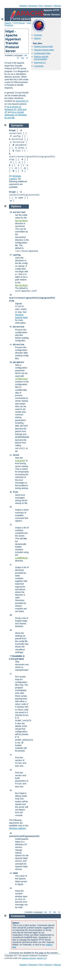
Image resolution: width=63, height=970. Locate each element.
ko (22, 58)
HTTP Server (19, 23)
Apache (8, 23)
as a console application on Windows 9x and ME (16, 115)
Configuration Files (42, 53)
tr (27, 58)
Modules (23, 6)
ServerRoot (21, 221)
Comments (39, 66)
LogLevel (20, 460)
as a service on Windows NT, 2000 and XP (15, 109)
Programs (9, 25)
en (25, 55)
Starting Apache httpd (43, 46)
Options (37, 38)
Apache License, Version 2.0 (34, 958)
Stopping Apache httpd (44, 50)
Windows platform (17, 828)
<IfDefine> (21, 379)
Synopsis (38, 35)
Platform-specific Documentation (41, 57)
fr (18, 58)
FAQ (41, 6)
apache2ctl (22, 101)
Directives (33, 6)
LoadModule (21, 558)
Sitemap (57, 6)
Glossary (48, 6)
